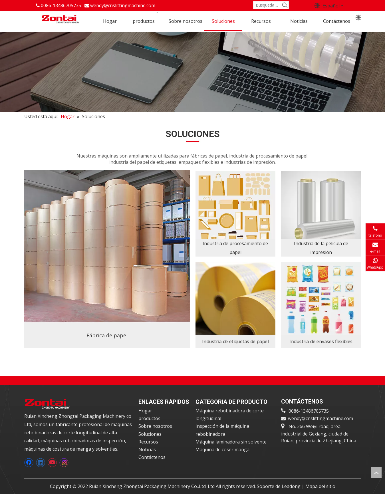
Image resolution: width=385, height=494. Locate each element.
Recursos (148, 442)
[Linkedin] (40, 462)
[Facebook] (28, 462)
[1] (107, 259)
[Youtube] (52, 462)
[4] (321, 214)
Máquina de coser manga (222, 449)
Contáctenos (152, 457)
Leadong (292, 486)
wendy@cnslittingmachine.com (122, 5)
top (376, 472)
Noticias (147, 449)
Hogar (145, 411)
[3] (235, 214)
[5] (321, 305)
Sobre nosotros (155, 426)
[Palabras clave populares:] (285, 5)
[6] (235, 305)
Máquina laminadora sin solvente (231, 442)
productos (149, 418)
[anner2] (192, 72)
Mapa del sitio (320, 486)
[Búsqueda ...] (267, 5)
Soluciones (150, 434)
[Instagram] (63, 462)
